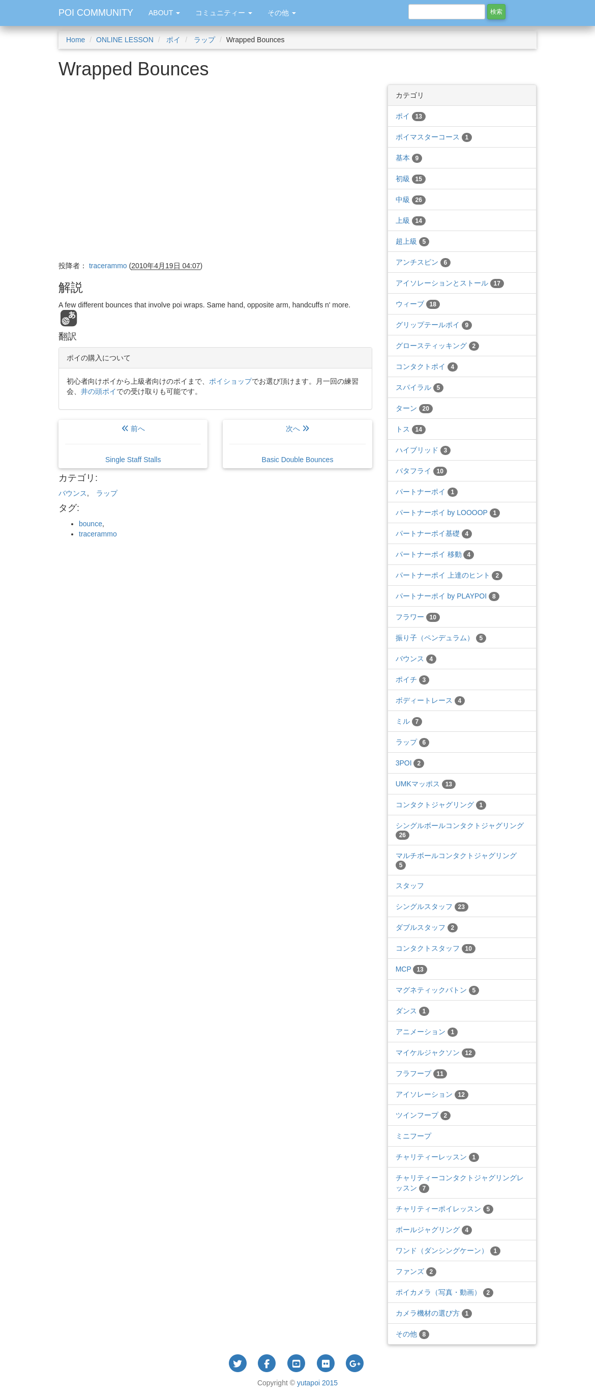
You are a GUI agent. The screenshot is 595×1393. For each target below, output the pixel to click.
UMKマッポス (426, 784)
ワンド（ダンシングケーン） (448, 1250)
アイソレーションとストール (450, 283)
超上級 (413, 241)
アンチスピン (423, 262)
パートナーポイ (427, 492)
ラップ (203, 40)
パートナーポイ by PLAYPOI (447, 596)
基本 (409, 158)
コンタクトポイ (427, 366)
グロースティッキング (438, 346)
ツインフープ (423, 1115)
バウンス (72, 493)
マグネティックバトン (438, 990)
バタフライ (421, 471)
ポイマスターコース (434, 137)
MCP (411, 969)
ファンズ (416, 1271)
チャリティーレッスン (438, 1157)
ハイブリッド (423, 450)
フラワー (418, 617)
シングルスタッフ (432, 906)
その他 (413, 1334)
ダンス (413, 1011)
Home (75, 40)
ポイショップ (230, 381)
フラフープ (421, 1073)
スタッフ (410, 886)
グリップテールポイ (434, 325)
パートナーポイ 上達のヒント (449, 575)
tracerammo (98, 534)
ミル (409, 721)
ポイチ (413, 679)
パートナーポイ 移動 (435, 554)
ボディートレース (430, 700)
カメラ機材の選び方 (434, 1313)
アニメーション (427, 1032)
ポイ (173, 40)
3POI (410, 763)
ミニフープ (413, 1136)
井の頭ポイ (98, 391)
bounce (90, 524)
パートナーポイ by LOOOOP (448, 512)
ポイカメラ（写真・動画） (445, 1292)
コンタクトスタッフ (435, 948)
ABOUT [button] (164, 13)
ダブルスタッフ (427, 927)
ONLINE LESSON (125, 40)
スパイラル (420, 387)
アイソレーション (432, 1094)
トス (411, 429)
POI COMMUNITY (95, 13)
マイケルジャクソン (435, 1052)
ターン (414, 408)
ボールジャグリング (434, 1230)
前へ (133, 444)
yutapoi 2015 (317, 1383)
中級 (411, 199)
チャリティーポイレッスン (445, 1209)
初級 (411, 179)
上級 (411, 220)
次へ (297, 444)
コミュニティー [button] (223, 13)
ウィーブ (418, 304)
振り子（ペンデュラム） (441, 638)
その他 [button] (281, 13)
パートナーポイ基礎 (434, 533)
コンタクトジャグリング (441, 805)
